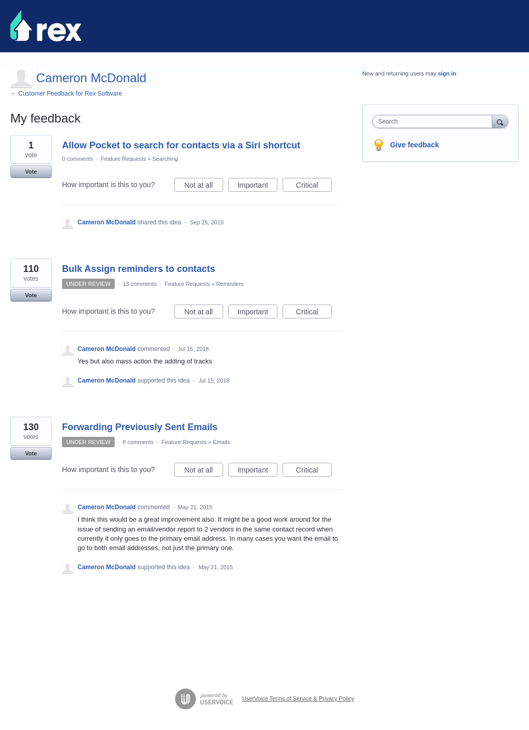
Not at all (203, 186)
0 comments (77, 159)
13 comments (139, 284)
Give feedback (414, 145)
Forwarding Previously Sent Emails (139, 427)
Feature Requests (123, 159)
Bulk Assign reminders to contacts (138, 269)
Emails (221, 442)
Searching (165, 159)
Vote (31, 172)
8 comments (137, 442)
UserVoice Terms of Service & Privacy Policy (298, 698)
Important (257, 186)
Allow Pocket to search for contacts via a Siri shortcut (181, 145)
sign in (447, 73)
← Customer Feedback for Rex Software (66, 93)
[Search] (500, 121)
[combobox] (435, 121)
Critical (314, 186)
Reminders (229, 284)
